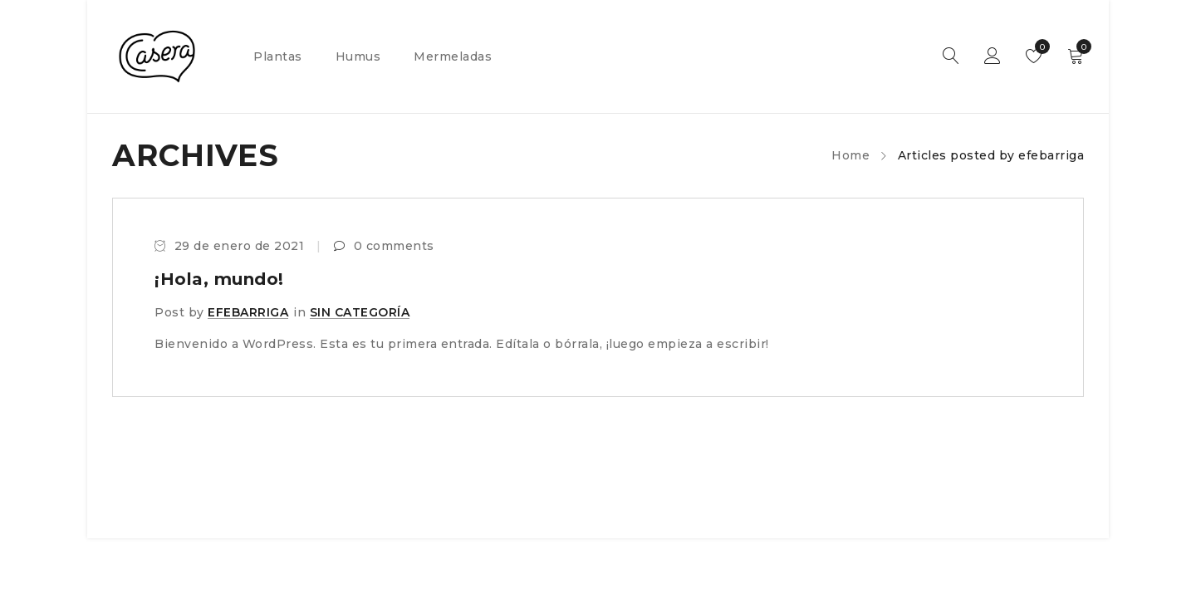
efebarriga (248, 312)
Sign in (992, 56)
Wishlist (1038, 46)
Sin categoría (360, 312)
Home (850, 155)
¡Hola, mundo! (219, 279)
